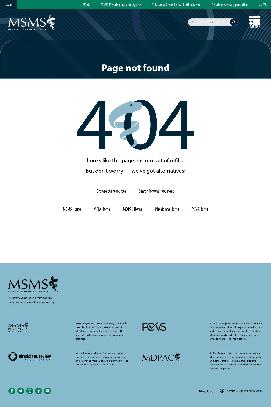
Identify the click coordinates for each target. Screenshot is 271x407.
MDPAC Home (132, 209)
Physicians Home (167, 209)
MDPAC (262, 5)
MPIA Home (102, 209)
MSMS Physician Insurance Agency (121, 5)
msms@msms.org (45, 302)
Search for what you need (156, 191)
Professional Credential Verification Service (176, 5)
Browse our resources (111, 191)
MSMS (86, 5)
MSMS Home (72, 209)
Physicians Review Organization (229, 5)
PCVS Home (200, 209)
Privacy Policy (206, 391)
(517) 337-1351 (20, 302)
